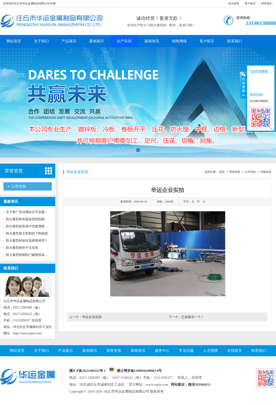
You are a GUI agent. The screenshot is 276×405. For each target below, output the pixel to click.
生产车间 (124, 41)
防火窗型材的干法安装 (22, 247)
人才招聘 (210, 351)
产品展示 (69, 41)
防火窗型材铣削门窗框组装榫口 (28, 255)
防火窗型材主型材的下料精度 (27, 233)
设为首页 (233, 3)
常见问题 (186, 351)
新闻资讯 (151, 41)
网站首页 (13, 41)
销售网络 (179, 41)
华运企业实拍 (91, 317)
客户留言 (250, 3)
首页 (222, 172)
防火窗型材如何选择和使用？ (27, 240)
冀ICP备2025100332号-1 (87, 371)
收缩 (243, 84)
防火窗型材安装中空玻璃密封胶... (30, 226)
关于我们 (41, 41)
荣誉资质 (14, 170)
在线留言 (234, 351)
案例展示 (96, 41)
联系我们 (266, 3)
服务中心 (162, 351)
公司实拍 (19, 186)
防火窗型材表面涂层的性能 (25, 219)
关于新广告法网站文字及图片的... (30, 212)
